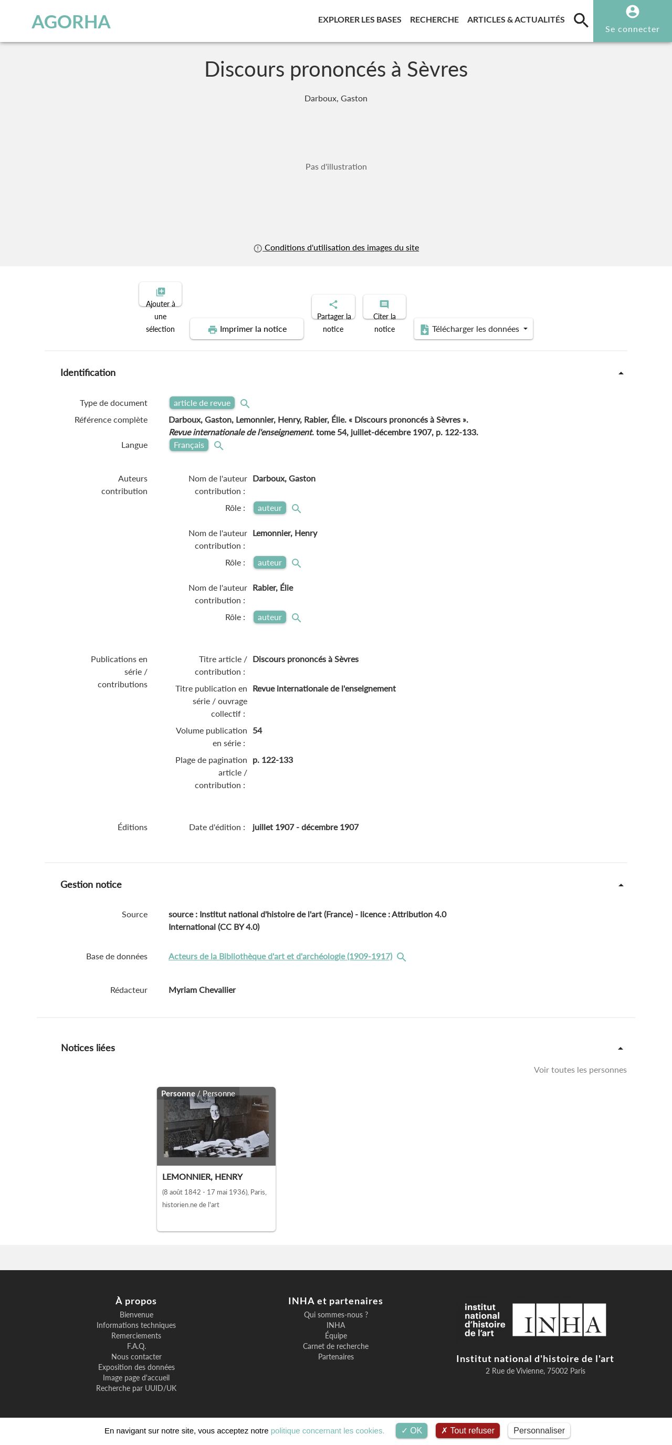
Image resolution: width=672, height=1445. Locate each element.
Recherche (436, 17)
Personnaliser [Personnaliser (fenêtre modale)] (539, 1430)
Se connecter (632, 29)
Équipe (336, 1326)
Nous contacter (136, 1347)
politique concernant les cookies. (328, 1430)
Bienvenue (136, 1305)
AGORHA (59, 21)
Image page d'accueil (136, 1368)
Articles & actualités (518, 17)
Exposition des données (136, 1358)
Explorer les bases (362, 17)
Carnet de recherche (336, 1337)
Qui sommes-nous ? (336, 1305)
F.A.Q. (136, 1337)
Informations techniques (136, 1316)
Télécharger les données (455, 320)
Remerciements (136, 1326)
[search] (581, 20)
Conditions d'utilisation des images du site (336, 247)
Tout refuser (468, 1430)
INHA (336, 1316)
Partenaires (336, 1347)
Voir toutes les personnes (580, 1060)
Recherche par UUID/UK (136, 1379)
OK (412, 1430)
